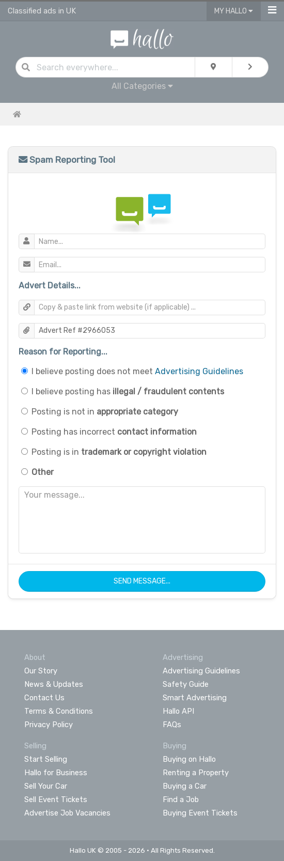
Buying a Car (185, 786)
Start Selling (45, 759)
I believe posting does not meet (137, 371)
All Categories (142, 86)
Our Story (40, 670)
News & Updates (53, 684)
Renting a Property (196, 772)
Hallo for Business (55, 772)
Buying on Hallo (189, 759)
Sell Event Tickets (55, 799)
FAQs (172, 724)
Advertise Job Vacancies (67, 813)
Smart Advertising (195, 697)
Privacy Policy (48, 724)
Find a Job (181, 799)
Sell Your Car (45, 786)
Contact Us (44, 697)
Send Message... (142, 581)
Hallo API (178, 711)
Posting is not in (104, 412)
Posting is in (119, 452)
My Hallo (233, 11)
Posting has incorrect (114, 432)
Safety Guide (186, 684)
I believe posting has (127, 391)
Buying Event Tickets (200, 813)
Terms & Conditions (58, 711)
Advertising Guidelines (199, 371)
